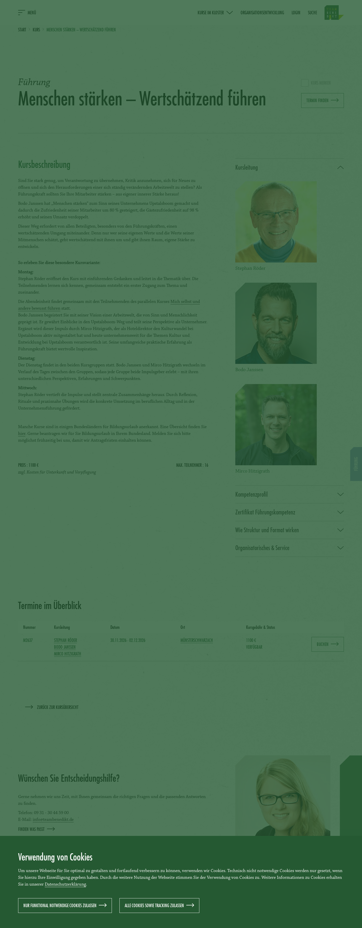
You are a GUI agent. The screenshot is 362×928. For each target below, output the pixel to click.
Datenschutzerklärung (65, 884)
